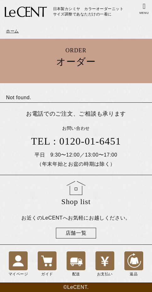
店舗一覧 (76, 233)
